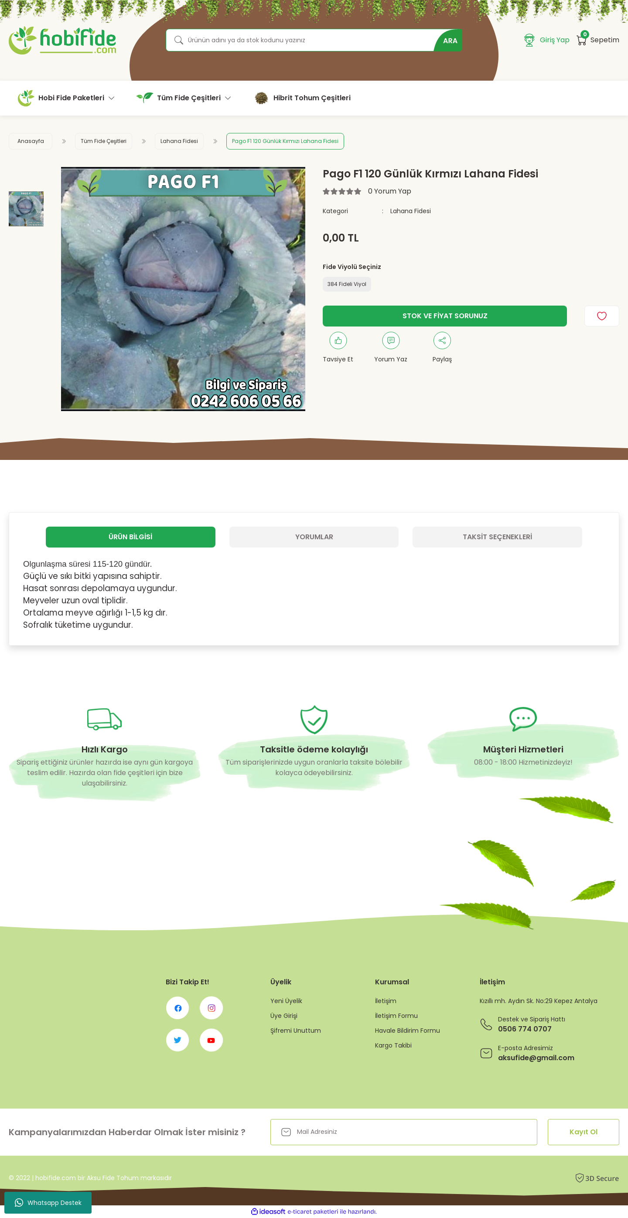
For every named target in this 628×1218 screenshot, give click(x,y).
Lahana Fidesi (410, 211)
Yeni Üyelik (286, 1001)
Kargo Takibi (393, 1045)
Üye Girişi (283, 1015)
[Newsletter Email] (403, 1132)
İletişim (385, 1001)
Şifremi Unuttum (295, 1030)
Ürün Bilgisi (130, 537)
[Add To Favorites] (601, 316)
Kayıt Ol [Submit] (583, 1132)
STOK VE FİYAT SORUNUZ (445, 316)
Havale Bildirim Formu (407, 1030)
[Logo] (62, 40)
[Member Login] (547, 40)
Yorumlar (314, 537)
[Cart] (598, 40)
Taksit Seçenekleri (497, 537)
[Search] (314, 40)
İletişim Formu (396, 1015)
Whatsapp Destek (48, 1203)
